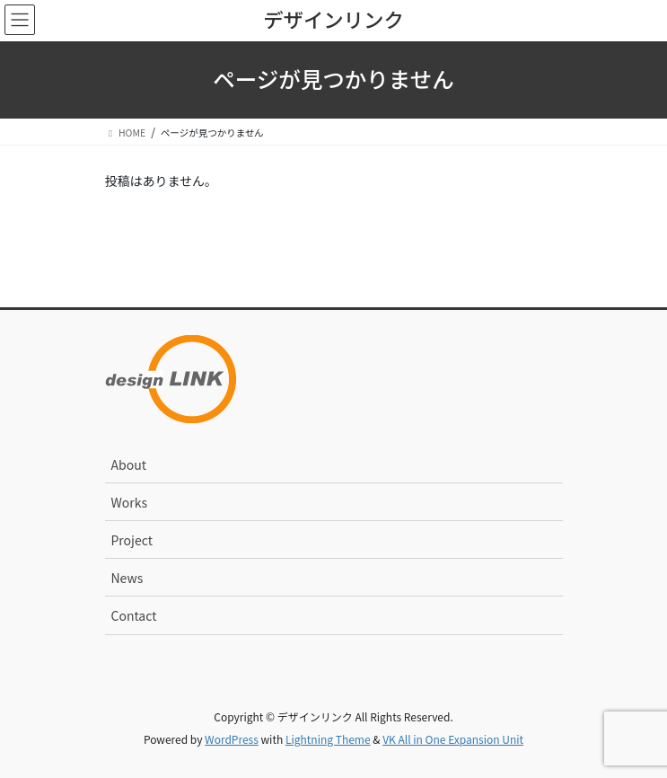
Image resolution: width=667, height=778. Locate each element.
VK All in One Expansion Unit (452, 739)
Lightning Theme (328, 739)
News (127, 578)
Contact (134, 615)
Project (132, 540)
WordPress (232, 739)
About (128, 464)
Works (129, 502)
